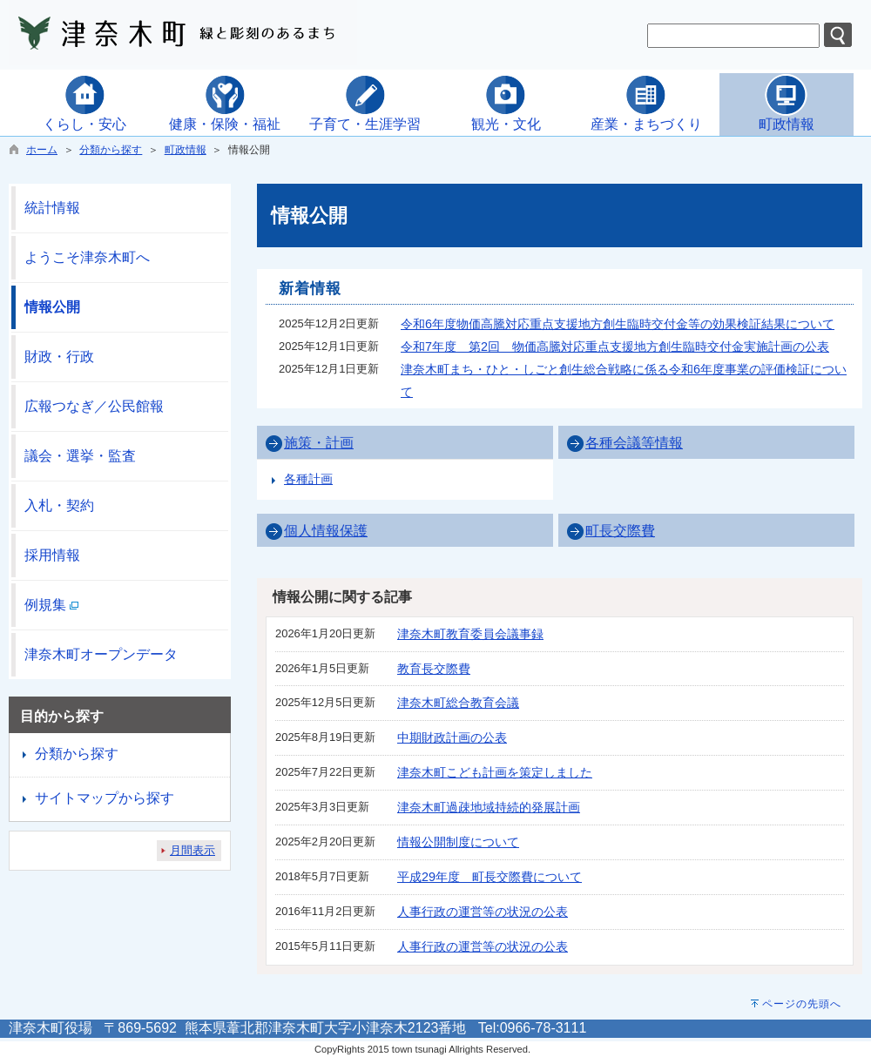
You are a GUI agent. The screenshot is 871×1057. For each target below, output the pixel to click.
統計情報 (52, 207)
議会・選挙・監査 (80, 455)
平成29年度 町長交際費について (489, 877)
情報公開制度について (458, 842)
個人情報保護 (326, 530)
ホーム (41, 150)
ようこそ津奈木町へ (87, 257)
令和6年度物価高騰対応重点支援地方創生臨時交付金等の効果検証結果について (617, 324)
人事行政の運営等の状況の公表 (482, 912)
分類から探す (110, 150)
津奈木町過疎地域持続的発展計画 (488, 807)
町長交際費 (620, 530)
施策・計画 (319, 442)
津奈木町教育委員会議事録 (470, 634)
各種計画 (308, 479)
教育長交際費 (433, 669)
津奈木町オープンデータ (101, 654)
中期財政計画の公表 (452, 737)
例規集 (51, 604)
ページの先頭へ (801, 1004)
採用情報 (52, 555)
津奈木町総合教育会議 (458, 703)
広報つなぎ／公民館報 (94, 406)
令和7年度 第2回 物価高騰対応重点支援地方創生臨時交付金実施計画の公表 (615, 346)
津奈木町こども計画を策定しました (494, 772)
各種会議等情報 (634, 442)
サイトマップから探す (104, 798)
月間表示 (192, 850)
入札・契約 (59, 505)
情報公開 (52, 307)
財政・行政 (59, 356)
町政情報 (185, 150)
